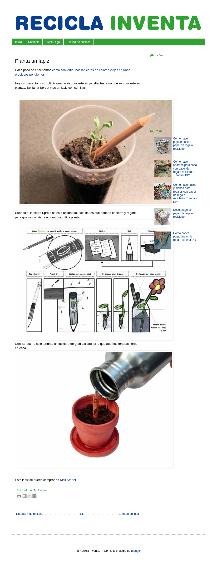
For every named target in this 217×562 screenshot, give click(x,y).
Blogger (136, 550)
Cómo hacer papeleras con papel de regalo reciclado (183, 143)
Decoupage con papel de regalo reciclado (183, 213)
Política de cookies (78, 42)
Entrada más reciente (29, 514)
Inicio (18, 42)
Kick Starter (68, 480)
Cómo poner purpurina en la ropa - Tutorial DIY (184, 237)
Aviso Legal (53, 42)
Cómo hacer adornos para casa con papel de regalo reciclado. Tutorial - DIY (185, 168)
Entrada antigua (129, 514)
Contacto (33, 42)
